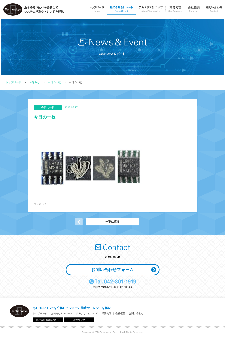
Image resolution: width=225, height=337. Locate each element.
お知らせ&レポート (61, 313)
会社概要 (194, 10)
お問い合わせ (214, 10)
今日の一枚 (54, 82)
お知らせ (34, 82)
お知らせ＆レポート (121, 10)
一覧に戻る (112, 221)
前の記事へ (79, 221)
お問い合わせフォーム (112, 269)
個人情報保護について (48, 319)
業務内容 (175, 10)
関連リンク (79, 319)
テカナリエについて (150, 10)
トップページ (97, 10)
